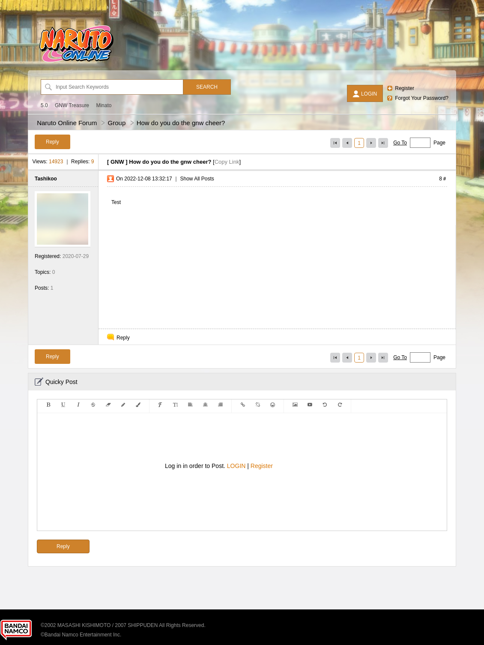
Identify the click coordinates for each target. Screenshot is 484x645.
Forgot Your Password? (421, 98)
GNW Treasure (72, 105)
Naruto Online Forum (67, 122)
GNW (117, 162)
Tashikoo (46, 179)
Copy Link (227, 162)
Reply (123, 338)
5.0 (44, 105)
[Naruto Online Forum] (76, 62)
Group (117, 122)
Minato (103, 105)
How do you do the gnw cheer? (181, 122)
